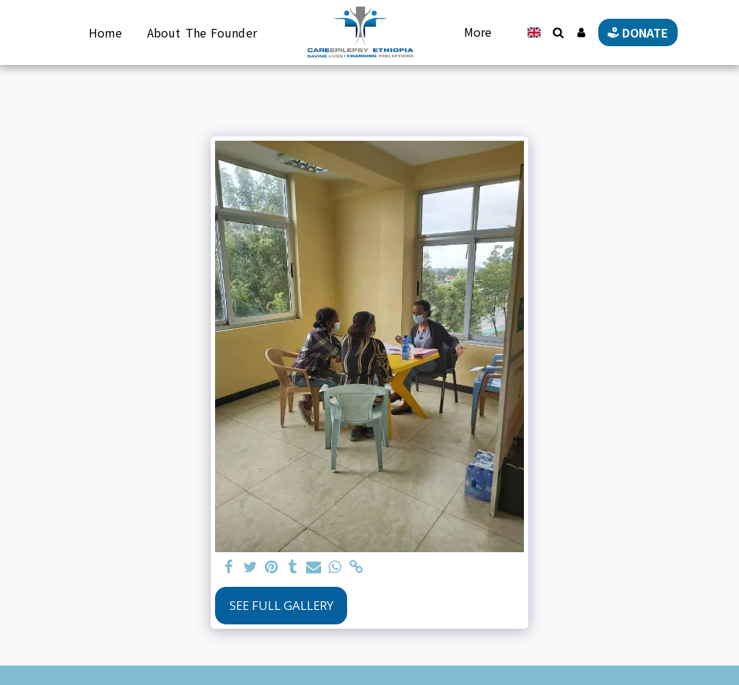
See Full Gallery (281, 605)
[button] (558, 32)
